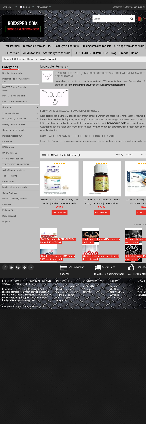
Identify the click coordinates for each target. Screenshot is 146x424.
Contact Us (88, 286)
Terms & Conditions (66, 294)
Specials (114, 297)
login (140, 7)
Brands (123, 53)
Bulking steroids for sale (96, 46)
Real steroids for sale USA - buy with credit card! (101, 241)
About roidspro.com (66, 286)
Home (134, 53)
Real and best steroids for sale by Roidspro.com (26, 306)
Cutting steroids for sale (129, 46)
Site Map (87, 292)
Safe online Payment (66, 292)
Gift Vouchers (117, 292)
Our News (115, 289)
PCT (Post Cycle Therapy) (63, 46)
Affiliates (114, 294)
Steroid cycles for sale (56, 53)
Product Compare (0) (70, 155)
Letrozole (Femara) (47, 59)
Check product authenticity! (63, 299)
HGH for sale (11, 53)
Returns (87, 289)
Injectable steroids (33, 46)
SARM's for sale (31, 53)
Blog (113, 53)
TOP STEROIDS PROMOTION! (90, 53)
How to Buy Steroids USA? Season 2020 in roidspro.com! (57, 257)
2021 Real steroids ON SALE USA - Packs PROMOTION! (58, 241)
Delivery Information (66, 289)
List (45, 155)
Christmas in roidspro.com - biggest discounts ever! (100, 257)
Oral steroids (11, 46)
